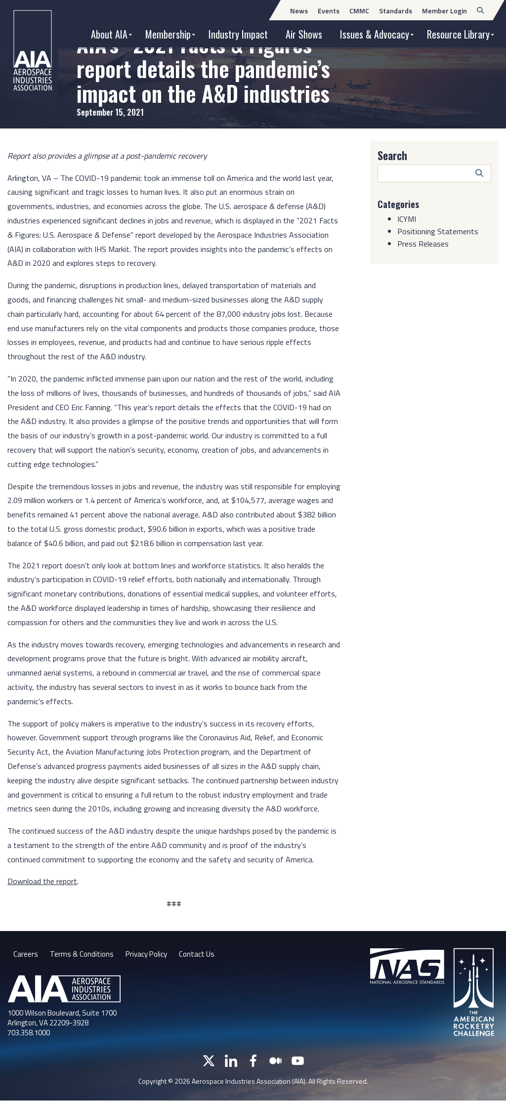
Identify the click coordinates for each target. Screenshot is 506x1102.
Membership (168, 34)
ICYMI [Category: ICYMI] (406, 219)
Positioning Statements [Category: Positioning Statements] (437, 231)
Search (392, 155)
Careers (25, 955)
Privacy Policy (150, 955)
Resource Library (458, 34)
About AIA (109, 34)
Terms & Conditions (83, 955)
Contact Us (204, 955)
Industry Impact (238, 34)
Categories (400, 203)
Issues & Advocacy (374, 34)
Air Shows (304, 34)
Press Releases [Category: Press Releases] (423, 244)
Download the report (42, 881)
